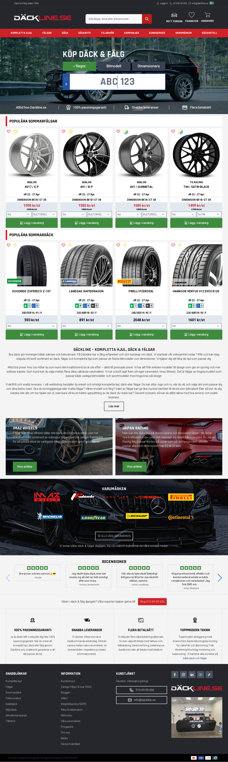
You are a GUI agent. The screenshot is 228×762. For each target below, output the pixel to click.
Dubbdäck (11, 704)
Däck (65, 33)
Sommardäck (13, 692)
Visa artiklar (25, 466)
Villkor (64, 698)
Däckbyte (84, 33)
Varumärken (183, 33)
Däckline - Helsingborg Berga (132, 681)
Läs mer (114, 406)
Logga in (164, 3)
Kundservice (157, 33)
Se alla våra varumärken (114, 536)
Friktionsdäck (13, 698)
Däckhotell (209, 33)
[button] (219, 578)
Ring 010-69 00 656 (152, 601)
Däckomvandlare (70, 744)
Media (64, 738)
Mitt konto (66, 715)
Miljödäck (11, 709)
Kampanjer (131, 33)
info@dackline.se (200, 3)
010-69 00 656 (180, 3)
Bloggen (65, 692)
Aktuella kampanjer (16, 715)
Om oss (65, 732)
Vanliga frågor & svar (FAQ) (76, 687)
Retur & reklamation (72, 709)
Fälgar (47, 33)
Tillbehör (107, 33)
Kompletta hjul (21, 33)
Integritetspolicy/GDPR (73, 704)
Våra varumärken (70, 721)
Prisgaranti (67, 727)
